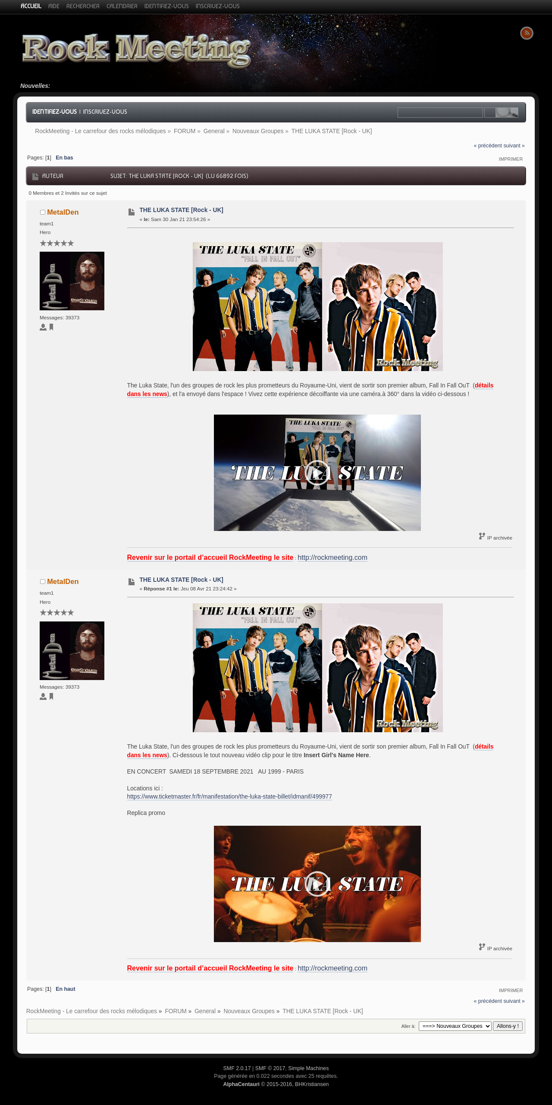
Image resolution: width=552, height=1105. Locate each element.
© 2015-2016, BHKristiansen (276, 1084)
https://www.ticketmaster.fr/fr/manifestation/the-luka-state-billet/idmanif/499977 (229, 796)
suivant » (514, 146)
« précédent (488, 146)
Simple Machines (308, 1068)
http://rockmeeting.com (332, 557)
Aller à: (408, 1026)
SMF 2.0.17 (237, 1068)
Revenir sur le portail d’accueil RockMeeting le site (210, 557)
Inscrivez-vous (105, 111)
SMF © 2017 (270, 1068)
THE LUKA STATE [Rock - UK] (181, 210)
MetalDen (62, 212)
